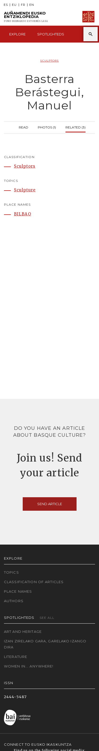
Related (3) (75, 126)
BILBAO (22, 213)
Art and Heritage (23, 631)
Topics (11, 572)
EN (31, 4)
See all (47, 618)
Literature (15, 657)
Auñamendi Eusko (26, 17)
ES (6, 4)
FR (23, 4)
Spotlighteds (50, 34)
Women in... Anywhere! (29, 666)
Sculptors (49, 60)
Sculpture (25, 189)
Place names (18, 591)
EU (14, 4)
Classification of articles (34, 582)
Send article (49, 504)
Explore (17, 34)
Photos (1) (47, 126)
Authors (13, 601)
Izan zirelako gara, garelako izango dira (45, 644)
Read (23, 126)
